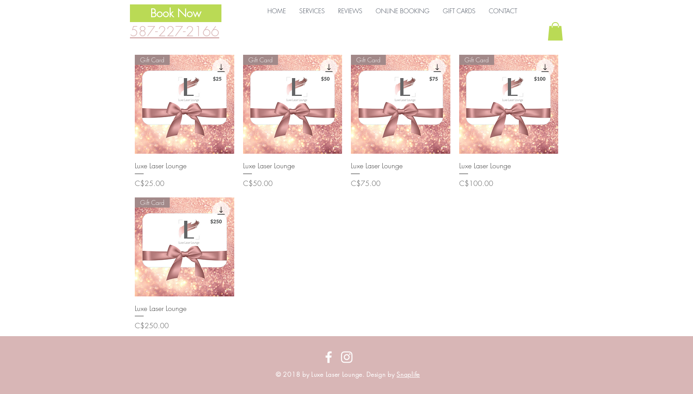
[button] (312, 11)
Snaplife (408, 374)
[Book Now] (175, 13)
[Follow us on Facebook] (328, 357)
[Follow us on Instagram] (346, 357)
